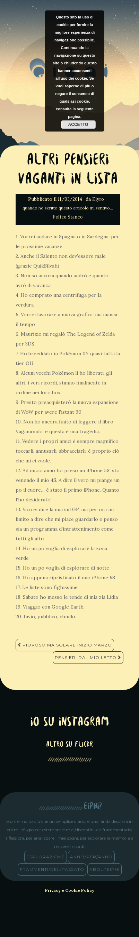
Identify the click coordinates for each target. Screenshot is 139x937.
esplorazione (45, 856)
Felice (60, 217)
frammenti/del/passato (52, 869)
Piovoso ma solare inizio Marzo (65, 645)
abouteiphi (104, 869)
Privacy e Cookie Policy (69, 890)
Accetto (78, 124)
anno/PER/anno (91, 856)
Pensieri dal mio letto (88, 657)
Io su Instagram (69, 722)
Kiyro (98, 199)
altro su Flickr (69, 744)
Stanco (75, 217)
